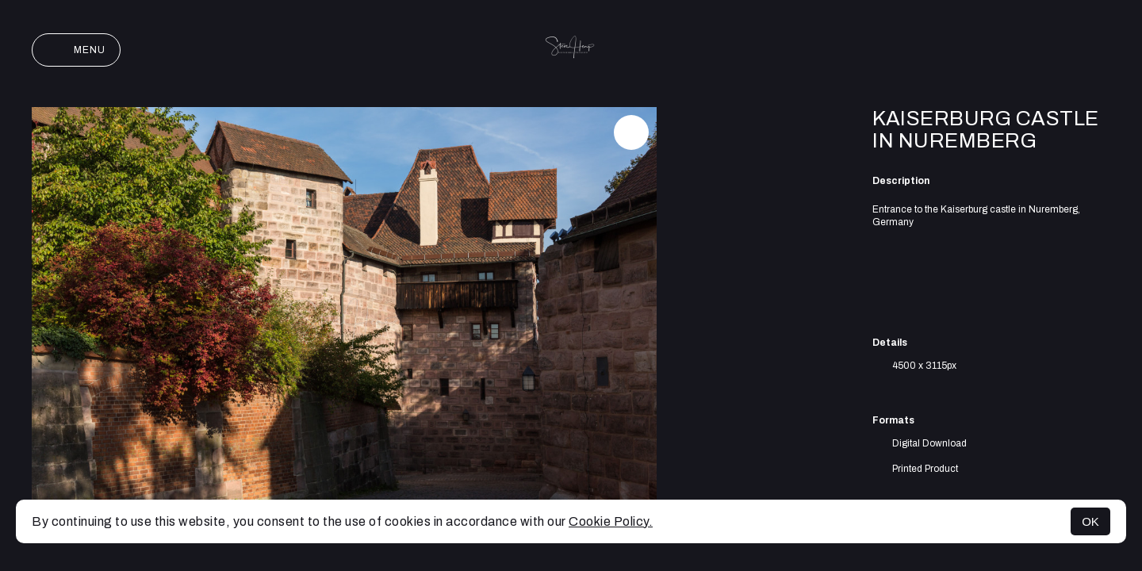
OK (1090, 521)
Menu (76, 49)
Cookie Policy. (611, 521)
